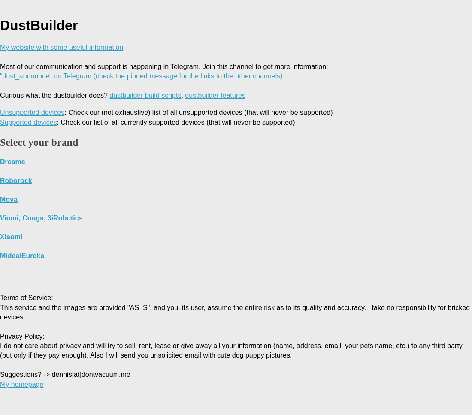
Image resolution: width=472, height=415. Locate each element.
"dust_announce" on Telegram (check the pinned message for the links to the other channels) (141, 76)
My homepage (21, 384)
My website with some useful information (61, 47)
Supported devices (28, 122)
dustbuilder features (215, 95)
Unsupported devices (32, 112)
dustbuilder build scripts (145, 95)
